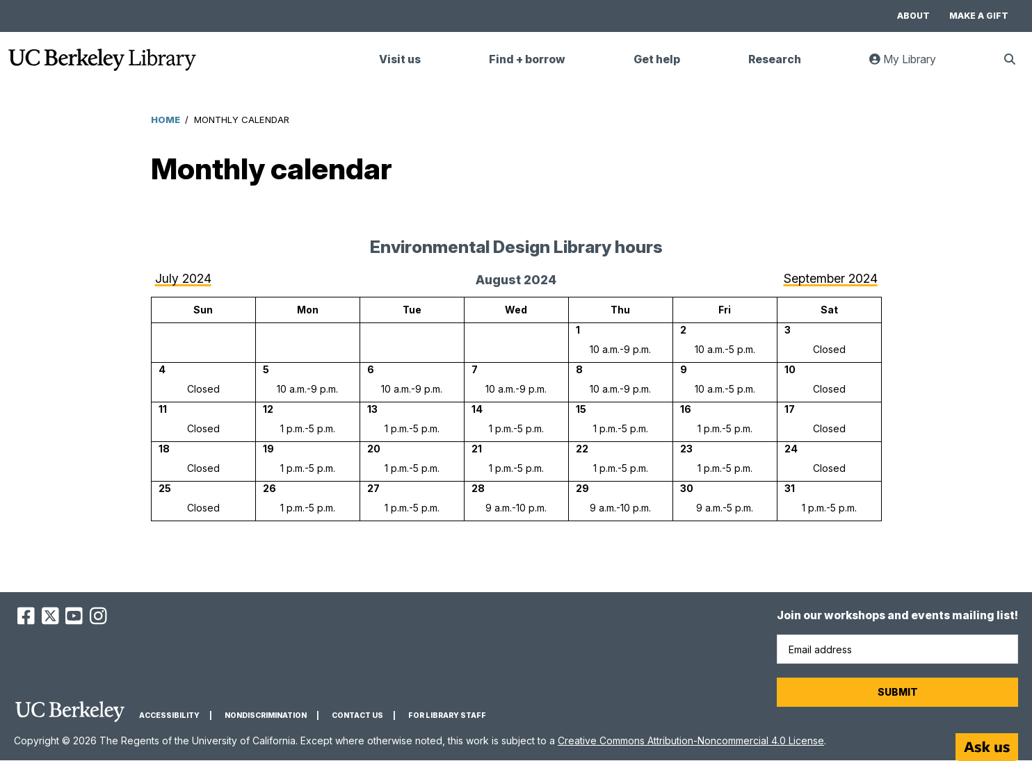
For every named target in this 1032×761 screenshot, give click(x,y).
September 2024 (831, 278)
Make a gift (978, 15)
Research (774, 59)
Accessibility (169, 715)
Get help (657, 59)
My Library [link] (911, 65)
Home (165, 119)
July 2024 (183, 278)
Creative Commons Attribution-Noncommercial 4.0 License (691, 740)
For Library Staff (447, 715)
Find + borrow (527, 59)
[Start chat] (987, 747)
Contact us (357, 715)
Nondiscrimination (266, 715)
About (913, 15)
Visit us (400, 59)
